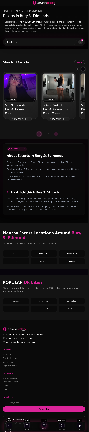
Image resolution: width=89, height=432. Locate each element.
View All (79, 62)
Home (5, 11)
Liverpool (48, 262)
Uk (23, 11)
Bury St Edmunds (34, 11)
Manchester (48, 254)
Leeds (21, 262)
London (21, 254)
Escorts (14, 11)
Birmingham (76, 254)
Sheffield (76, 262)
